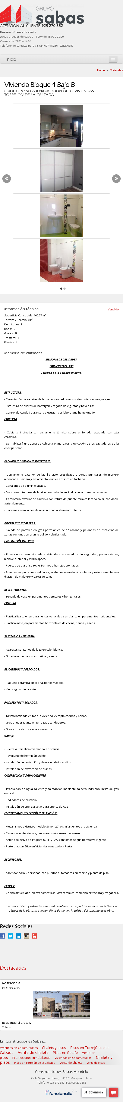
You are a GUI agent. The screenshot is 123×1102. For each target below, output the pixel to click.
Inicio (11, 59)
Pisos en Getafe (65, 1052)
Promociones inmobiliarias (31, 1057)
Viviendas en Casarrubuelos (19, 1048)
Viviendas (116, 70)
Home (101, 70)
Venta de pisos (96, 1063)
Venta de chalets (33, 1052)
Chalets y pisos (54, 1047)
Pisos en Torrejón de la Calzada (34, 1063)
